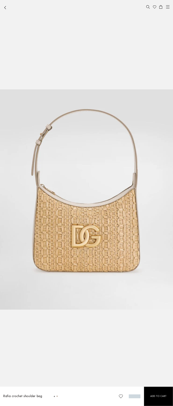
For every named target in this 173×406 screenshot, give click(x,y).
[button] (148, 7)
